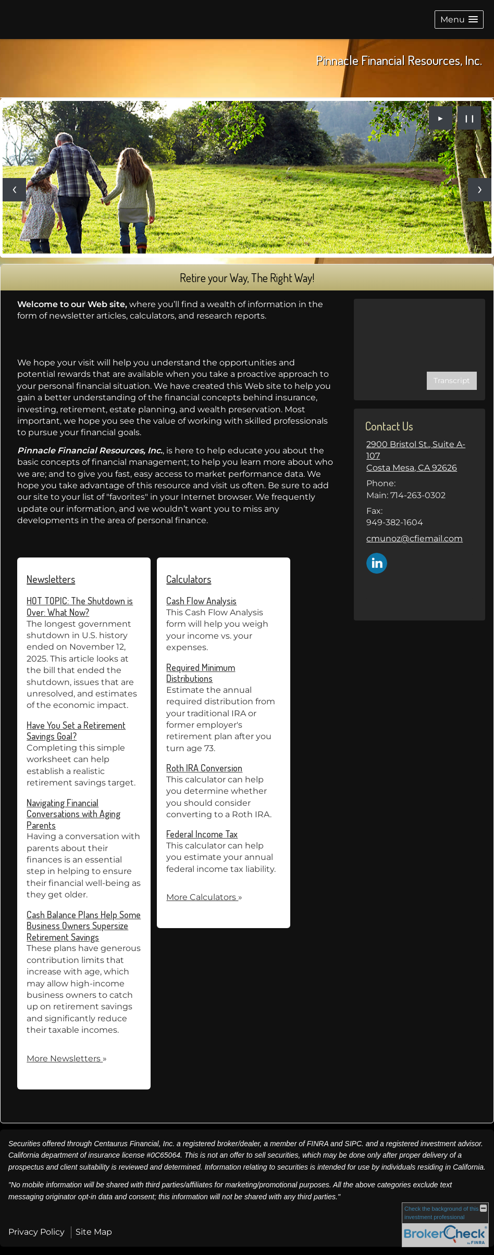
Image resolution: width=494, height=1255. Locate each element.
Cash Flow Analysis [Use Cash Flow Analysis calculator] (201, 600)
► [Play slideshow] (440, 118)
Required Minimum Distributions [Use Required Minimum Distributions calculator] (200, 673)
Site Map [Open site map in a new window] (94, 1232)
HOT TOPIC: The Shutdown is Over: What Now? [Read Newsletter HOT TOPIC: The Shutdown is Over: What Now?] (80, 606)
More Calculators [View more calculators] (204, 897)
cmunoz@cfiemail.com (414, 538)
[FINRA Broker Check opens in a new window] (445, 1224)
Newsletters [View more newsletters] (51, 579)
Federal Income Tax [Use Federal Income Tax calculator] (202, 834)
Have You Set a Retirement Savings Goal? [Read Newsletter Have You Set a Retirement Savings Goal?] (76, 730)
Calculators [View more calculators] (188, 579)
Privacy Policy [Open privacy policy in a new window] (36, 1232)
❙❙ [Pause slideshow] (469, 118)
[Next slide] (479, 189)
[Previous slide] (14, 189)
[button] (459, 19)
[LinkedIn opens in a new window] (376, 562)
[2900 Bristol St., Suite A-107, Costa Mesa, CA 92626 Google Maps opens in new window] (419, 456)
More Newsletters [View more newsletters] (67, 1058)
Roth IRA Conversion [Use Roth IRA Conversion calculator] (204, 768)
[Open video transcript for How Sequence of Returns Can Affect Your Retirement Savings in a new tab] (452, 381)
